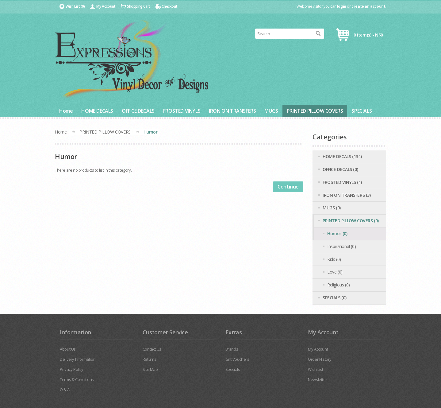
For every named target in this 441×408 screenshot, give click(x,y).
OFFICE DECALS (138, 110)
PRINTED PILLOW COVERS (315, 110)
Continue (288, 186)
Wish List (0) (75, 6)
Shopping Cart (138, 6)
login (341, 6)
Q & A (64, 389)
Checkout (169, 6)
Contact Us (152, 349)
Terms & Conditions (77, 379)
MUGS (271, 110)
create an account (368, 6)
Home (66, 110)
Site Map (150, 369)
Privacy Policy (71, 369)
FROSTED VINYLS (181, 110)
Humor (151, 132)
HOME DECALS (97, 110)
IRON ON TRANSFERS (232, 110)
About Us (68, 349)
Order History (320, 359)
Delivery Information (77, 359)
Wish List (315, 369)
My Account (105, 6)
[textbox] (283, 34)
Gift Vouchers (237, 359)
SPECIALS (361, 110)
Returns (149, 359)
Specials (232, 369)
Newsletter (317, 379)
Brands (231, 349)
